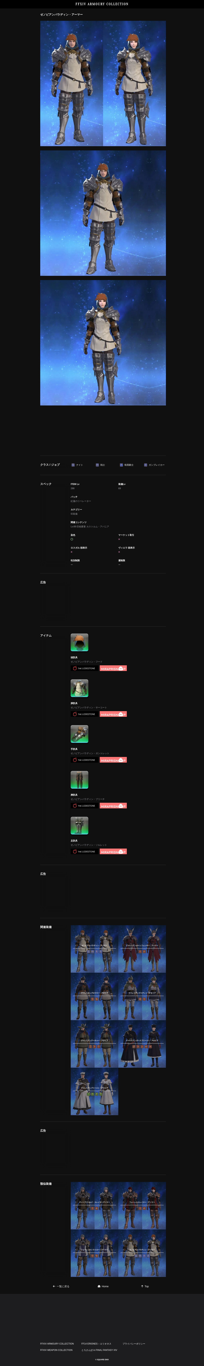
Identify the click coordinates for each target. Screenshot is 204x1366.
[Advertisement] (103, 436)
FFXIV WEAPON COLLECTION (56, 1350)
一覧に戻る (61, 1286)
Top (145, 1286)
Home (103, 1286)
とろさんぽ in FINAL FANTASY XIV (99, 1350)
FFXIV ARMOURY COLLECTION (102, 4)
